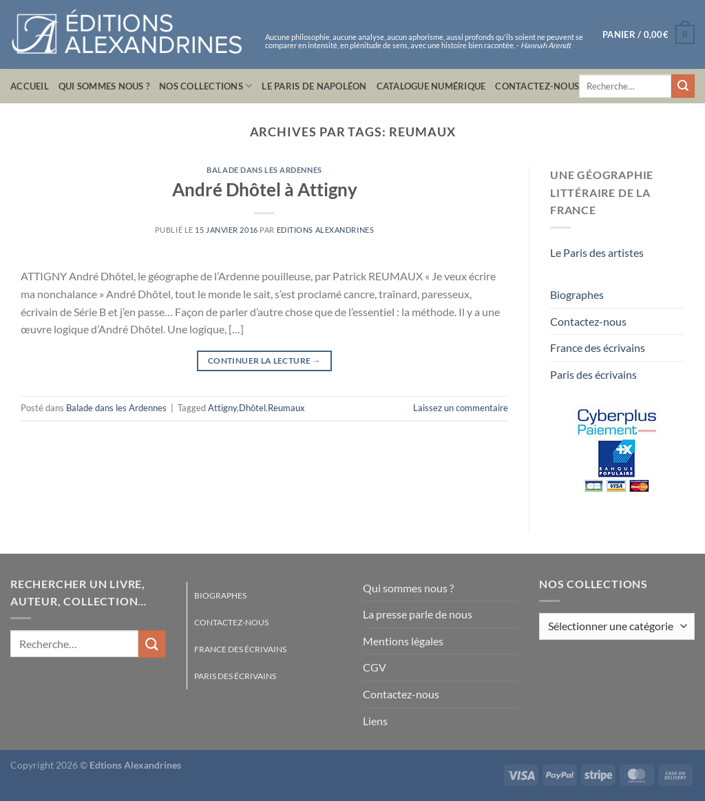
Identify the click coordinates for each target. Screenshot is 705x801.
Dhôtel (252, 407)
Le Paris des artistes (597, 252)
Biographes (577, 294)
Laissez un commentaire (460, 407)
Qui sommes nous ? (104, 86)
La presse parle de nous (417, 614)
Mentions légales (403, 640)
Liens (375, 720)
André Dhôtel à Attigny (264, 189)
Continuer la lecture (264, 360)
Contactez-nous (537, 86)
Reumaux (286, 407)
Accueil (29, 86)
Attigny (222, 407)
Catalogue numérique (431, 86)
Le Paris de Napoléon (314, 86)
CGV (374, 667)
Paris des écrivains (593, 374)
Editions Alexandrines (326, 229)
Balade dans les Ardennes (264, 169)
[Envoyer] (683, 86)
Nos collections (205, 85)
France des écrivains (597, 347)
